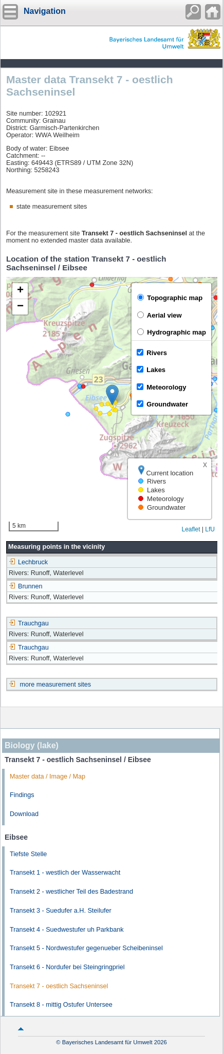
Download (24, 814)
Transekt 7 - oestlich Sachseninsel (59, 986)
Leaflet (190, 529)
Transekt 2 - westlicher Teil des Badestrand (71, 891)
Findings (22, 795)
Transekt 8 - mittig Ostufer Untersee (61, 1004)
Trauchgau (29, 623)
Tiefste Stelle (28, 854)
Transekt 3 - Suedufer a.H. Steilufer (61, 910)
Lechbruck (28, 562)
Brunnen (26, 586)
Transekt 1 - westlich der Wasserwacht (65, 872)
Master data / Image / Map (47, 776)
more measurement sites (55, 684)
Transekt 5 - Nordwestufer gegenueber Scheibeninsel (86, 948)
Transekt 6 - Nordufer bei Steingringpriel (67, 967)
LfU (210, 529)
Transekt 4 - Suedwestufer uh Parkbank (66, 929)
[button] (112, 394)
